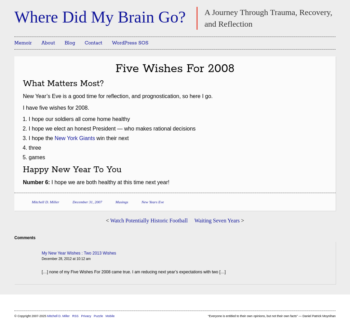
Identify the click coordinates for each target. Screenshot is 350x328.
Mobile (110, 316)
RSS (75, 316)
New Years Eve (153, 202)
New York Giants (75, 138)
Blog (70, 43)
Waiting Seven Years (217, 220)
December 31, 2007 (87, 202)
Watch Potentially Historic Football (149, 220)
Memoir (23, 43)
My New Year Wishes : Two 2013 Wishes (79, 253)
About (48, 43)
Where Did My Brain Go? (100, 17)
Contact (94, 43)
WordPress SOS (130, 43)
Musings (122, 202)
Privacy (86, 316)
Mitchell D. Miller (45, 202)
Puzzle (98, 316)
